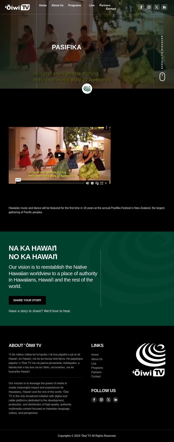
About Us (57, 5)
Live (92, 5)
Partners (104, 5)
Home (43, 5)
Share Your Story (27, 300)
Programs (74, 5)
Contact (111, 8)
